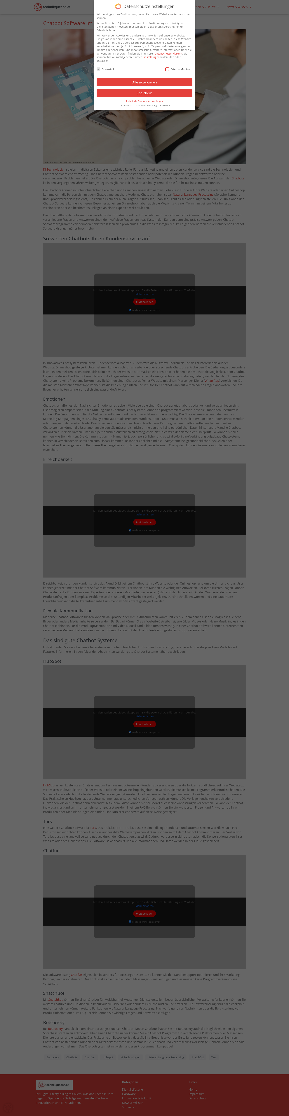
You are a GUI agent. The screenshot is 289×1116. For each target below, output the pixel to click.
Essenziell (105, 68)
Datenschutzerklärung (168, 52)
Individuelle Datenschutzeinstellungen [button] (144, 100)
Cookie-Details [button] (126, 104)
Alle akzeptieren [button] (144, 81)
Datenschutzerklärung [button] (146, 104)
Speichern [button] (144, 92)
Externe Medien (177, 68)
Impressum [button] (165, 104)
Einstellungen (151, 56)
